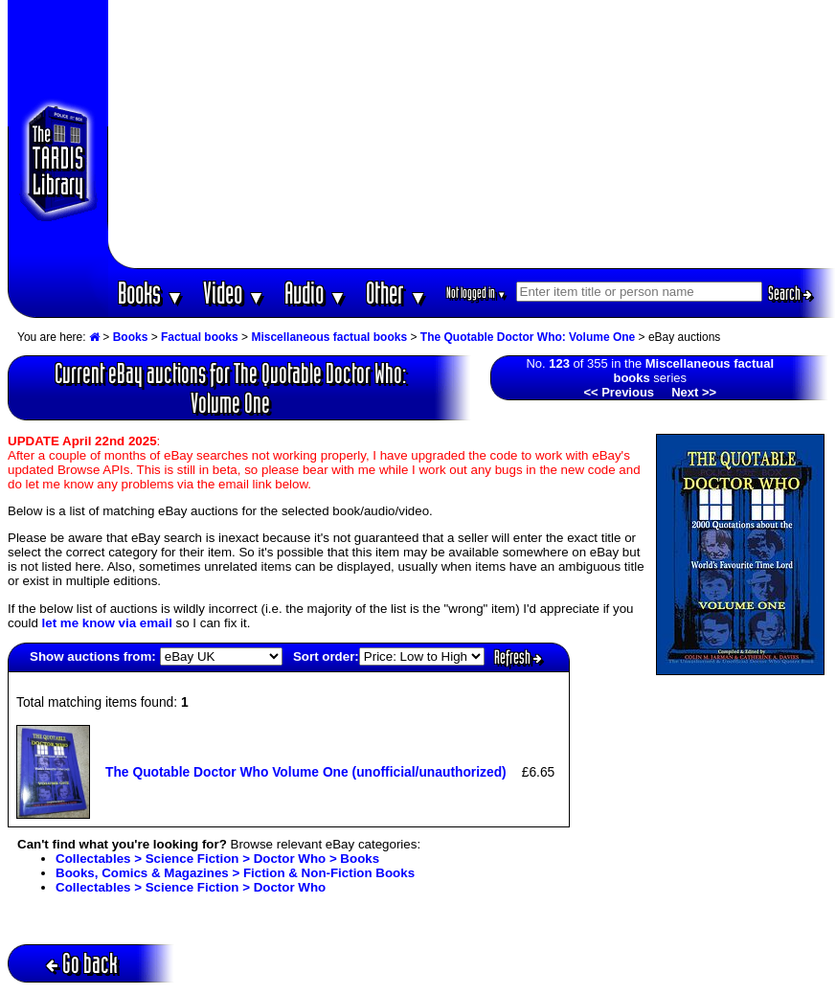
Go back (82, 963)
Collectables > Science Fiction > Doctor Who (191, 887)
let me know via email (107, 623)
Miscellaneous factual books (329, 337)
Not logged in (476, 292)
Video (234, 292)
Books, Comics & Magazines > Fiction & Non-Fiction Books (235, 873)
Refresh (518, 656)
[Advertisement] (472, 134)
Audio (315, 292)
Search (790, 293)
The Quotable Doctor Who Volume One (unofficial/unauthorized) (306, 772)
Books (151, 292)
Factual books (199, 337)
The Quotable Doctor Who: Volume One (527, 337)
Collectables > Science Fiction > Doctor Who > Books (217, 858)
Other (396, 292)
